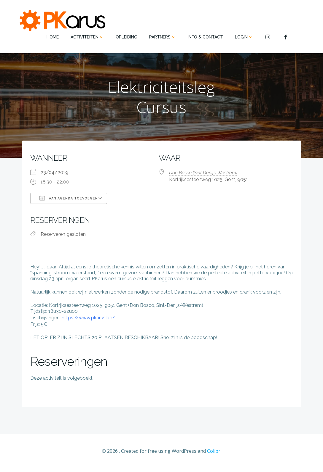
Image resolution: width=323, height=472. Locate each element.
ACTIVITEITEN (87, 37)
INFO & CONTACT (205, 37)
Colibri (214, 454)
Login (244, 37)
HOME (53, 37)
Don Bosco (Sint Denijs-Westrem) (203, 174)
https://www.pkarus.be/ (88, 320)
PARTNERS (162, 37)
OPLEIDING (126, 37)
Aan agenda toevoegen (69, 199)
